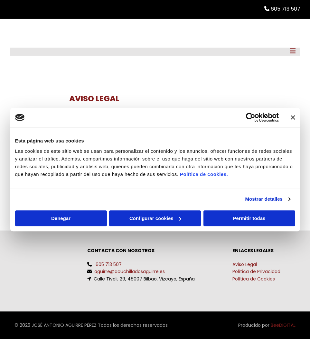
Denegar (60, 218)
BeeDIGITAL (283, 325)
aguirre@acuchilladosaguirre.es (129, 271)
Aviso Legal (244, 264)
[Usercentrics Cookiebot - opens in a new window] (250, 117)
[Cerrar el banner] (293, 117)
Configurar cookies (155, 218)
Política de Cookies (253, 279)
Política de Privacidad (256, 271)
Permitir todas (249, 218)
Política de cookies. (204, 174)
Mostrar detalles (264, 199)
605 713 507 (109, 264)
